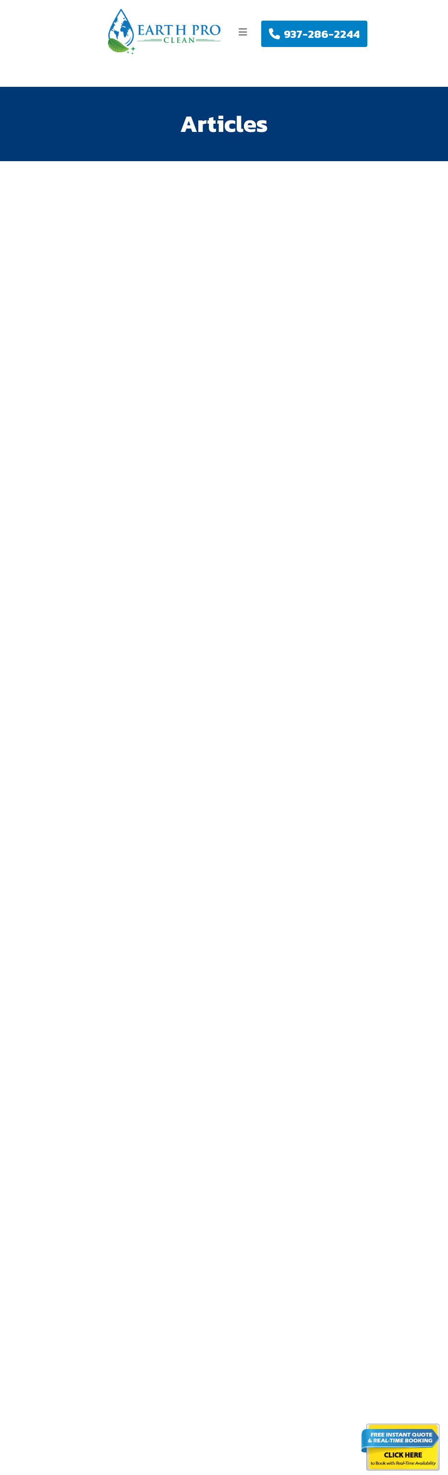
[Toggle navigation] (243, 32)
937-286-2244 (314, 33)
